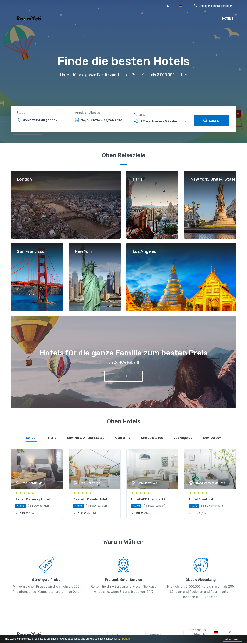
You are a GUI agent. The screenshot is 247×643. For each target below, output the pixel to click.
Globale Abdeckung (201, 580)
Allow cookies (232, 639)
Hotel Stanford (201, 499)
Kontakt (155, 635)
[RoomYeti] (30, 635)
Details (126, 638)
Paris (137, 179)
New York (83, 251)
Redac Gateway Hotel (32, 499)
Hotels (227, 18)
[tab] (31, 438)
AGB (115, 635)
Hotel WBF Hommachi (148, 499)
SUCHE (211, 120)
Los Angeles (144, 251)
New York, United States (214, 179)
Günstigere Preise (46, 580)
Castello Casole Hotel (90, 499)
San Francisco (31, 251)
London (24, 179)
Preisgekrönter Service (123, 580)
